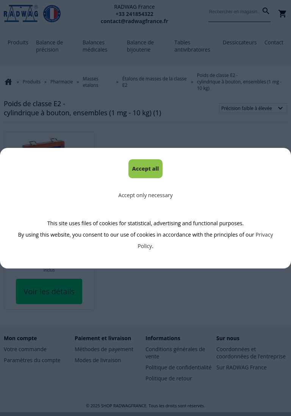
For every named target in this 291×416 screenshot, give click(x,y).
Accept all (145, 168)
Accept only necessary (145, 195)
